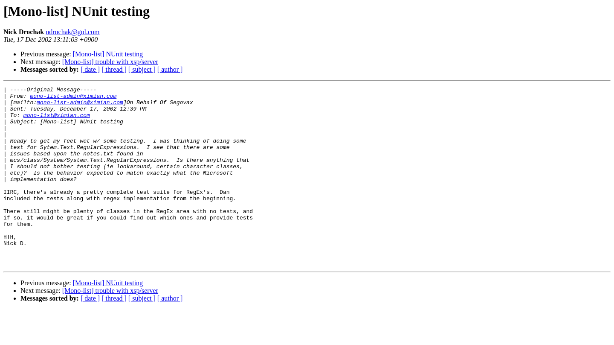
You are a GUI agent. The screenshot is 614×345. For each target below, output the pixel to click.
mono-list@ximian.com (56, 121)
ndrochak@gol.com (72, 31)
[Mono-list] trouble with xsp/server (110, 61)
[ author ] (170, 69)
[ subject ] (142, 69)
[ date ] (90, 69)
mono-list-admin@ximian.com (73, 98)
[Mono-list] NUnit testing (108, 54)
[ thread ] (114, 69)
